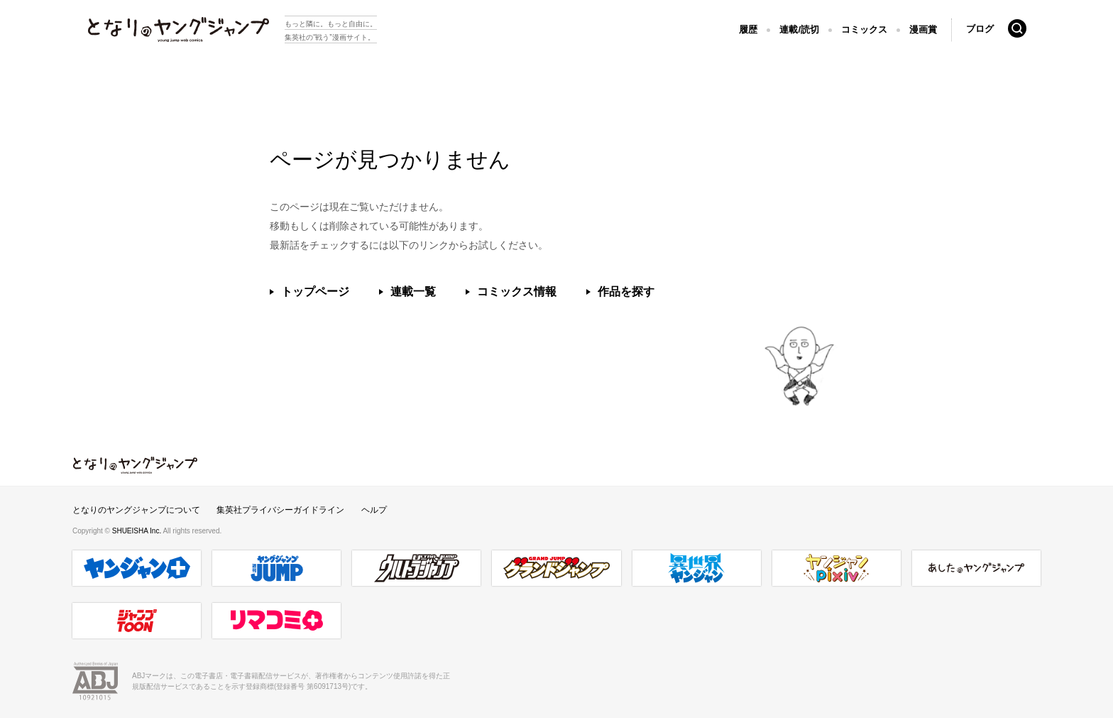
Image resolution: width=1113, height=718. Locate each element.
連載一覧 (413, 291)
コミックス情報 (516, 291)
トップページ (315, 291)
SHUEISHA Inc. (137, 531)
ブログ (980, 28)
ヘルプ (374, 510)
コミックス (864, 29)
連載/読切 (799, 29)
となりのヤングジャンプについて (136, 510)
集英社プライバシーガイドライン (280, 510)
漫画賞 (923, 29)
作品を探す (626, 291)
